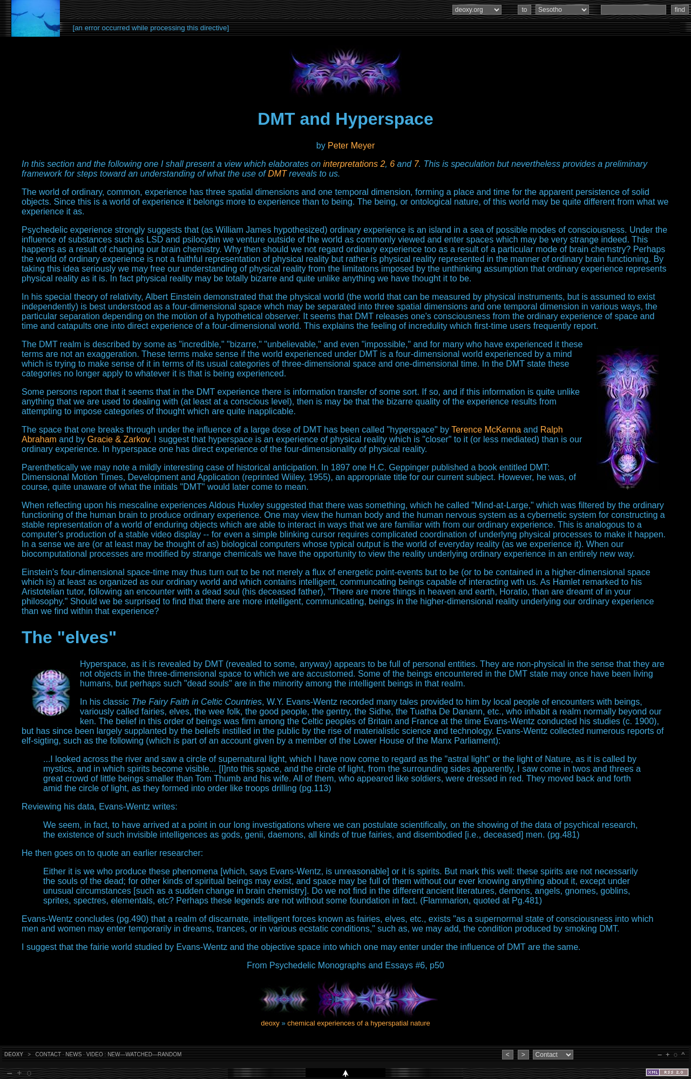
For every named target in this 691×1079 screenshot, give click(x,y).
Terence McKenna (486, 429)
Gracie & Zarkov (118, 439)
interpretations (350, 163)
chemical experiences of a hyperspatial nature (358, 1023)
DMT (277, 173)
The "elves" (69, 637)
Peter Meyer (351, 145)
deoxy (270, 1023)
